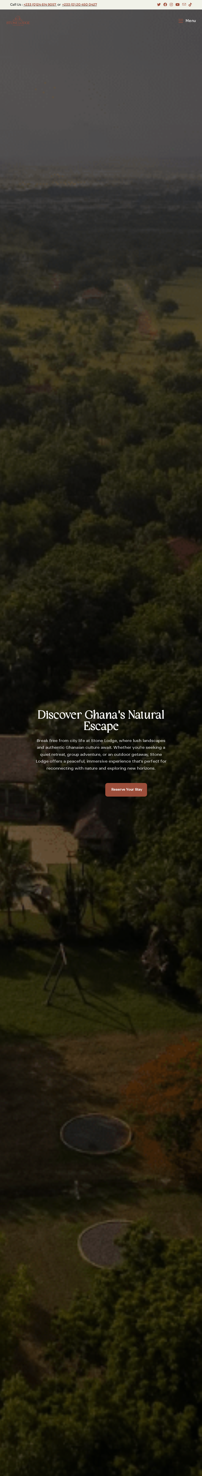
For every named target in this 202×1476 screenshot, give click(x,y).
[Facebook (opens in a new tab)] (165, 4)
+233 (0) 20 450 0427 (79, 4)
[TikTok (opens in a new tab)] (189, 4)
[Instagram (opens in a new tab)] (171, 4)
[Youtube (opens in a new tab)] (177, 4)
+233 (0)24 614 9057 (39, 4)
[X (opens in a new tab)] (159, 4)
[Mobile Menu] (187, 20)
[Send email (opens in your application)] (184, 4)
